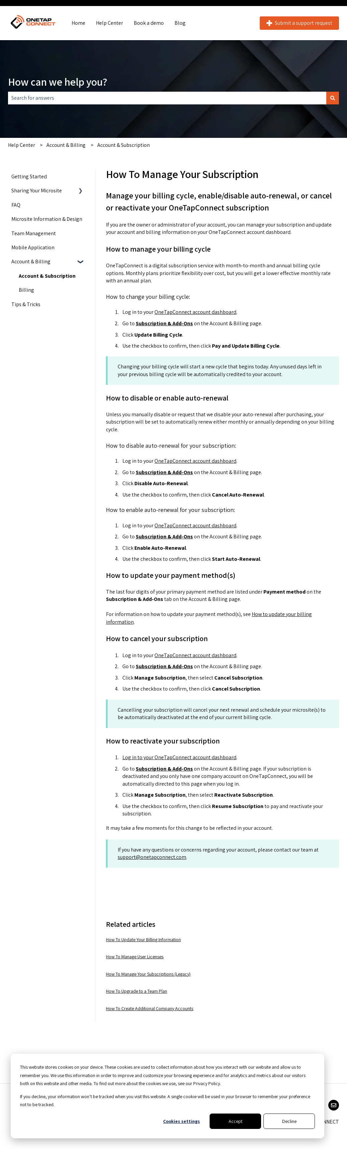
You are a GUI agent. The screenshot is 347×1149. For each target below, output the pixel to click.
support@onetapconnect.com (152, 857)
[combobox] (167, 98)
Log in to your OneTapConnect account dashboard (179, 757)
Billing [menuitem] (26, 289)
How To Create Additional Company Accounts (149, 1008)
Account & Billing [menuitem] (30, 261)
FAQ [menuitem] (15, 204)
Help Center (109, 22)
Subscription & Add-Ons (164, 323)
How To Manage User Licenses (134, 957)
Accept (235, 1121)
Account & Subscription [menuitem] (47, 275)
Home (78, 22)
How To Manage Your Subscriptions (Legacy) (148, 974)
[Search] (332, 98)
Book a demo (149, 22)
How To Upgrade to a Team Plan (136, 991)
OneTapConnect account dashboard (195, 312)
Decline (289, 1121)
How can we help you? (57, 82)
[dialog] (167, 1096)
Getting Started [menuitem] (29, 176)
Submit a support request (299, 22)
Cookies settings (181, 1121)
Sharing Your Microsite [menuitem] (36, 190)
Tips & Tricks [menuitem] (25, 304)
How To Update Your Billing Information (143, 940)
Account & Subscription (123, 145)
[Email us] (333, 1105)
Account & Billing (66, 145)
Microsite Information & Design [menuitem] (46, 219)
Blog (180, 22)
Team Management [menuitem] (33, 233)
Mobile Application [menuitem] (32, 247)
